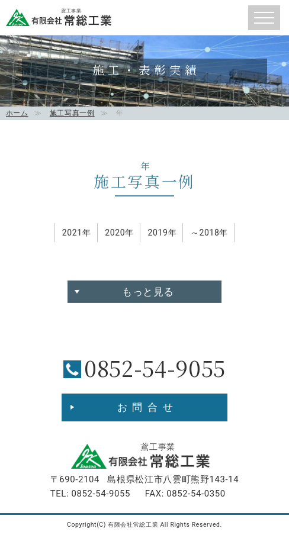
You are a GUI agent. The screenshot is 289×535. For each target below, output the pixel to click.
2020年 (119, 236)
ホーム (17, 113)
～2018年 (209, 236)
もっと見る (148, 295)
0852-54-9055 (155, 367)
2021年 (76, 236)
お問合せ (147, 407)
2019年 (161, 236)
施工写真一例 (72, 113)
